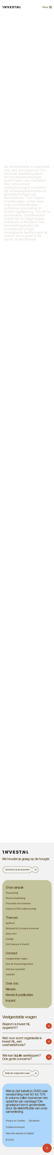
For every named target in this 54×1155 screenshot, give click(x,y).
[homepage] (27, 852)
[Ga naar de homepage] (11, 7)
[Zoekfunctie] (47, 1148)
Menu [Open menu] (47, 7)
